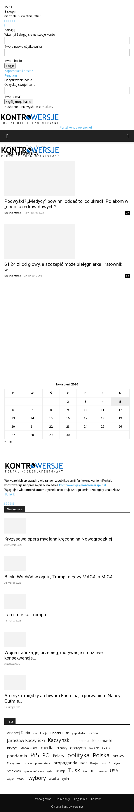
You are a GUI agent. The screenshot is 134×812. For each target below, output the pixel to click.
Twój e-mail (12, 96)
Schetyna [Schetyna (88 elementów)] (114, 763)
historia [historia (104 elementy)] (93, 733)
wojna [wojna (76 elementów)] (10, 778)
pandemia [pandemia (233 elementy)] (17, 756)
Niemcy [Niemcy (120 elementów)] (61, 748)
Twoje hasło (13, 61)
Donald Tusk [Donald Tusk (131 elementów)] (59, 733)
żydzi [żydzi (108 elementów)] (65, 779)
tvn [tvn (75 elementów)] (85, 771)
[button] (7, 136)
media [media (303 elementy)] (47, 747)
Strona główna (42, 799)
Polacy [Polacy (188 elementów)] (58, 756)
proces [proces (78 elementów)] (28, 763)
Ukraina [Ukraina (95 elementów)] (102, 771)
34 (127, 275)
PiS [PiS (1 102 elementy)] (34, 755)
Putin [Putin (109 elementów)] (83, 763)
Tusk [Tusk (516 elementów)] (74, 770)
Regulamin (11, 75)
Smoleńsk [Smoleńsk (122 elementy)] (14, 771)
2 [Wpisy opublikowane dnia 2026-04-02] (68, 401)
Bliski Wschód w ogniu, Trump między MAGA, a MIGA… (60, 576)
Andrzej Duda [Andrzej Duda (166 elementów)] (18, 732)
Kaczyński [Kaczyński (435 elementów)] (59, 740)
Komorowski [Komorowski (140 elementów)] (102, 740)
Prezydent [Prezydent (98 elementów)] (14, 763)
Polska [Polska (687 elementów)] (101, 755)
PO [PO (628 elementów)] (46, 755)
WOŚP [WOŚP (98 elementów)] (21, 779)
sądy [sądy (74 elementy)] (49, 771)
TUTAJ (9, 494)
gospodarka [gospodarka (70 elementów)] (78, 733)
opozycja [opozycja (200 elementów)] (78, 748)
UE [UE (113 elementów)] (92, 771)
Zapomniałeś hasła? (18, 71)
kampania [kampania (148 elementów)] (81, 740)
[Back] (4, 25)
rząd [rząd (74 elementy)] (103, 763)
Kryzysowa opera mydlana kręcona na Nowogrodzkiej (58, 539)
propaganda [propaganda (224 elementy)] (65, 762)
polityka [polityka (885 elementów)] (78, 755)
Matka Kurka (12, 212)
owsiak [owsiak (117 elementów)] (94, 748)
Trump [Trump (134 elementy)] (60, 771)
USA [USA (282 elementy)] (114, 770)
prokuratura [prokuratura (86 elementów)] (42, 763)
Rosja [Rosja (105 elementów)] (94, 763)
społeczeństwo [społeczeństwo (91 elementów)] (34, 771)
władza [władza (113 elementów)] (54, 779)
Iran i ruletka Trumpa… (26, 614)
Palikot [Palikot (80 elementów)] (106, 748)
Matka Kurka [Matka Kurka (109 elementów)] (29, 748)
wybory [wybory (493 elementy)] (37, 778)
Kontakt (96, 799)
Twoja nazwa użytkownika (23, 46)
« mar (8, 441)
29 (127, 212)
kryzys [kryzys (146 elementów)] (12, 748)
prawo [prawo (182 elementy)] (118, 756)
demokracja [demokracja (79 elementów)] (40, 733)
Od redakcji (63, 799)
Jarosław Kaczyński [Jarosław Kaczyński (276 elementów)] (26, 740)
